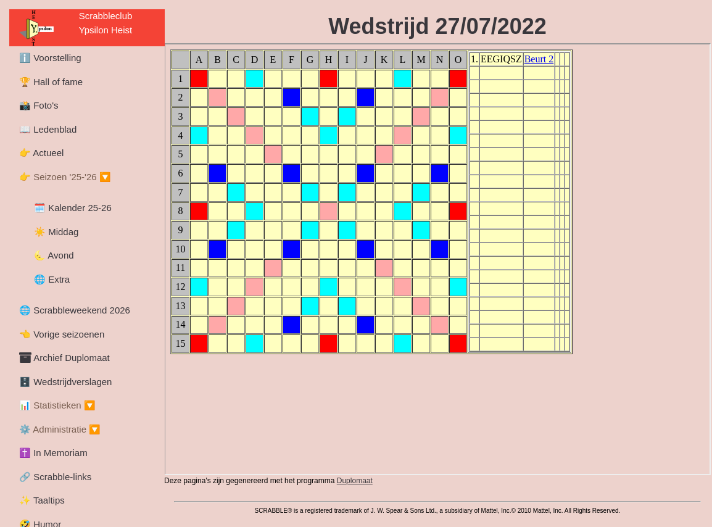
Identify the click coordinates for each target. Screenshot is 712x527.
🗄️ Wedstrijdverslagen (65, 381)
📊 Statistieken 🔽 (57, 405)
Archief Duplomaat (64, 357)
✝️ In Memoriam (53, 452)
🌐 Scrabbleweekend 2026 (74, 310)
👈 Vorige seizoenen (61, 334)
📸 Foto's (39, 105)
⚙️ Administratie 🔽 (60, 429)
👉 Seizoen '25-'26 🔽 (65, 177)
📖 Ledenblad (48, 129)
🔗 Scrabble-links (55, 476)
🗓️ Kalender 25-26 (73, 207)
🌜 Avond (54, 255)
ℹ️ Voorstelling (50, 57)
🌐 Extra (52, 279)
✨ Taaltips (42, 500)
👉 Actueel (41, 152)
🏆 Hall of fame (51, 82)
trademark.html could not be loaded (437, 501)
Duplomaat (355, 480)
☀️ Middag (56, 231)
